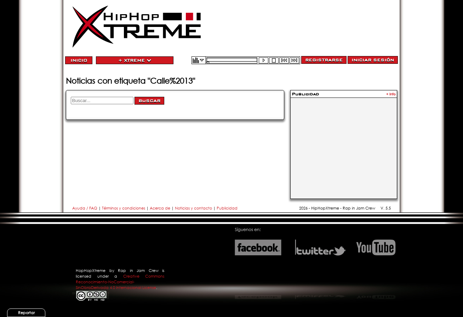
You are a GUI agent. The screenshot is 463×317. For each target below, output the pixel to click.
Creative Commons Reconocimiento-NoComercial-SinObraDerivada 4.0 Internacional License (120, 281)
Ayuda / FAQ (85, 208)
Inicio (78, 60)
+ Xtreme (134, 60)
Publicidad (227, 208)
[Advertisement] (344, 144)
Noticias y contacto (194, 208)
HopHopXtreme (90, 270)
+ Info (391, 94)
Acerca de (160, 208)
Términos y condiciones (123, 208)
